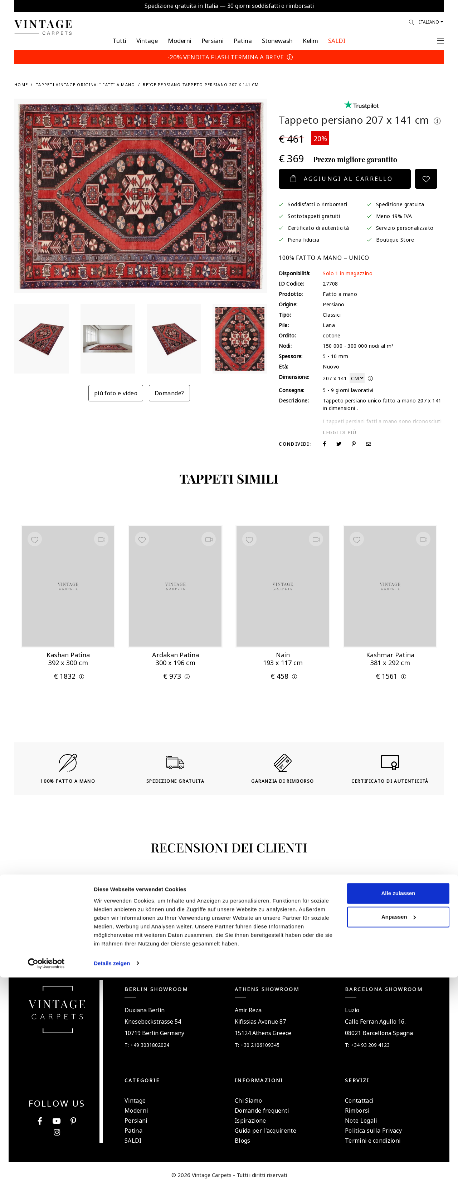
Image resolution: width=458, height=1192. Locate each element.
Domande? (169, 392)
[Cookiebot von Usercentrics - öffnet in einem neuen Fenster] (46, 1178)
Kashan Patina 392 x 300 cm (68, 656)
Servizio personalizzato (405, 227)
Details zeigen (112, 1178)
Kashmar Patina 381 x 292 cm (390, 656)
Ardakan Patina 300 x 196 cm (175, 656)
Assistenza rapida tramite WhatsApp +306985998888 (229, 950)
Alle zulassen (398, 1108)
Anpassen (398, 1131)
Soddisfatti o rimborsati (317, 203)
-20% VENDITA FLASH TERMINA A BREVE (229, 56)
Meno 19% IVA (394, 215)
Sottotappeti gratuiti (314, 215)
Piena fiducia (303, 239)
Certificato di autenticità (318, 227)
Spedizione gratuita (400, 203)
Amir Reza (248, 1014)
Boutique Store (395, 239)
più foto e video (116, 392)
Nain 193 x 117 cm (283, 656)
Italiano (429, 21)
